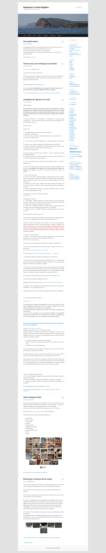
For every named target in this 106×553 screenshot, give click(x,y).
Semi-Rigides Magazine (75, 86)
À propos (59, 35)
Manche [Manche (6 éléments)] (73, 148)
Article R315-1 (26, 69)
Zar (49, 537)
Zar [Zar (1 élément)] (73, 158)
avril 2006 (72, 133)
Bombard (72, 64)
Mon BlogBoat (73, 104)
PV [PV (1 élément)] (74, 154)
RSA (43, 84)
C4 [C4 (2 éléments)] (74, 146)
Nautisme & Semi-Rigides (36, 7)
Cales (34, 35)
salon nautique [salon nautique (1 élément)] (72, 156)
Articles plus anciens (28, 542)
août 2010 (72, 117)
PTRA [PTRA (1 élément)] (73, 154)
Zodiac (71, 78)
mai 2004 (71, 140)
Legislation (32, 93)
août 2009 (72, 121)
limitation (47, 389)
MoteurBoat (72, 83)
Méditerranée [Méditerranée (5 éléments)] (75, 152)
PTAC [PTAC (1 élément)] (71, 154)
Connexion (72, 174)
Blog (24, 35)
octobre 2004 (72, 137)
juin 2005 (71, 136)
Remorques (45, 35)
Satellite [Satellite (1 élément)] (76, 156)
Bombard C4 (79, 163)
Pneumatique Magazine (75, 84)
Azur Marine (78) (73, 91)
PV (48, 93)
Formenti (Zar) (73, 76)
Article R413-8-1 (27, 219)
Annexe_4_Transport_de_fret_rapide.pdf (52, 282)
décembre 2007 (73, 127)
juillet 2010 (72, 118)
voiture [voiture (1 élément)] (71, 158)
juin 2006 (71, 130)
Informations (52, 35)
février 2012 (72, 109)
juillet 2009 (72, 122)
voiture (54, 389)
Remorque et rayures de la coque (37, 479)
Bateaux (39, 35)
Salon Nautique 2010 (32, 397)
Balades (29, 35)
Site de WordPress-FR (74, 179)
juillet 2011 (72, 111)
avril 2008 (72, 125)
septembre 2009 (73, 120)
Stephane (72, 163)
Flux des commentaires (75, 177)
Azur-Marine (33, 411)
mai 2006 (71, 131)
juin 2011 (71, 112)
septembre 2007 (73, 128)
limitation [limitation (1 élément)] (77, 146)
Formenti (32, 537)
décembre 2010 (73, 114)
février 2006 (72, 134)
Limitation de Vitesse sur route (36, 99)
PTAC (47, 93)
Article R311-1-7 (27, 195)
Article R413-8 (26, 161)
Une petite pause (30, 41)
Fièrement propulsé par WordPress (53, 548)
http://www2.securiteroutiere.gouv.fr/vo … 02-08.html (35, 250)
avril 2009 (72, 124)
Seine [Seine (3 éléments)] (80, 156)
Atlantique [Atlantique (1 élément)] (71, 146)
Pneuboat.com (73, 99)
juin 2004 (71, 139)
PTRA (51, 389)
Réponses (44, 472)
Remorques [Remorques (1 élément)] (77, 154)
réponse (33, 57)
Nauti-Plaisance (41, 411)
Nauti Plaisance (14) (74, 92)
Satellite (46, 537)
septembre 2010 (73, 115)
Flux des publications (74, 176)
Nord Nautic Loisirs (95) (75, 94)
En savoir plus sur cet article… (34, 328)
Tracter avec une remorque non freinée (40, 64)
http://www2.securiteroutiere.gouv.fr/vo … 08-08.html (46, 253)
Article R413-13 (26, 301)
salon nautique (39, 472)
